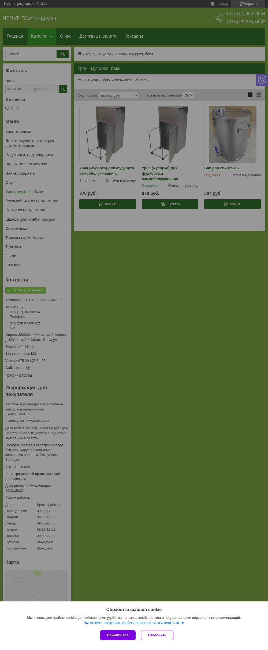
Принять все (118, 635)
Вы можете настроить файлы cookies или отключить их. (132, 623)
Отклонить (157, 635)
